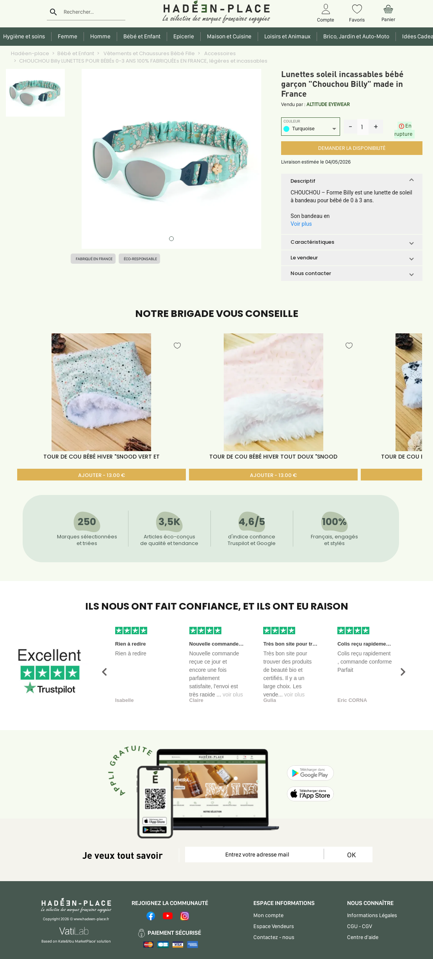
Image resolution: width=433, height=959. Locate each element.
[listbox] (310, 129)
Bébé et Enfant (75, 53)
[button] (351, 181)
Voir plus (301, 224)
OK (351, 855)
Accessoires (219, 53)
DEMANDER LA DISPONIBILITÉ (351, 148)
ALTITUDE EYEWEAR (328, 104)
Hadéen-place (30, 53)
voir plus (233, 694)
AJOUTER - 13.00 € (101, 475)
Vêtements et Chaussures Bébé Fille (148, 53)
